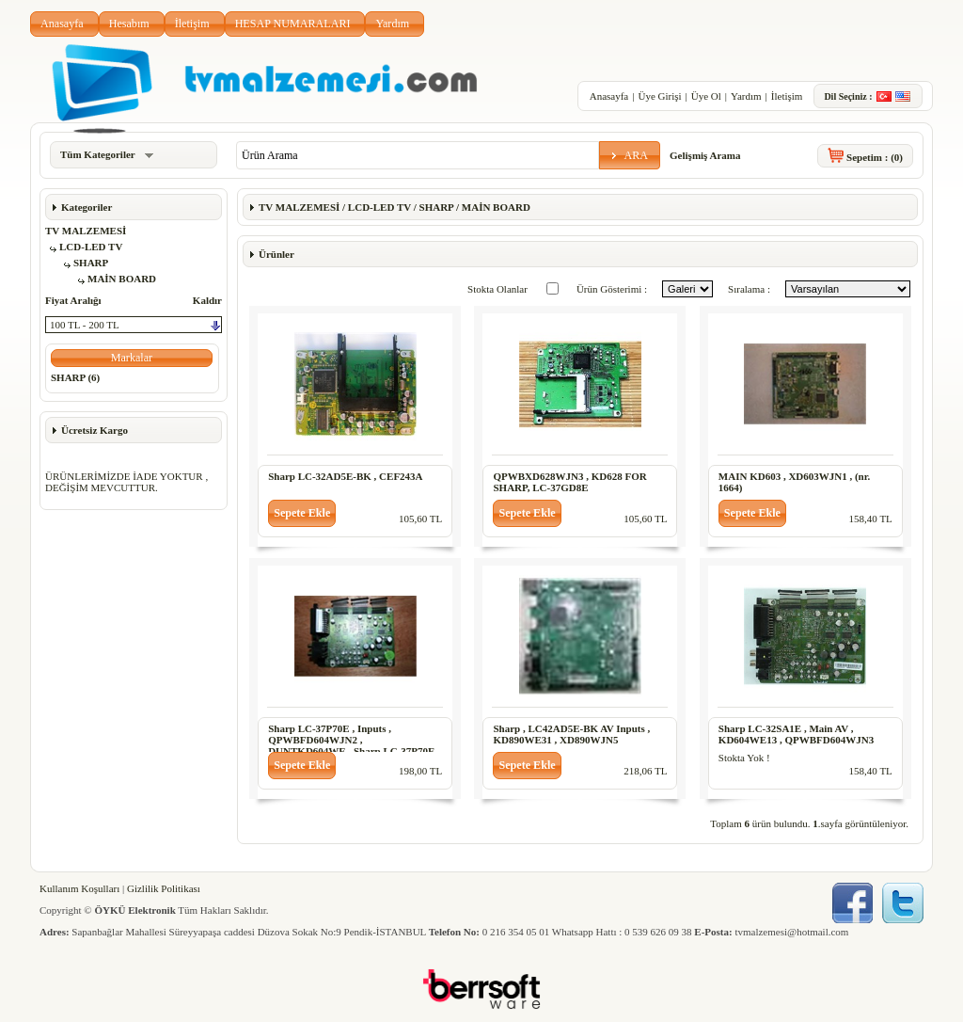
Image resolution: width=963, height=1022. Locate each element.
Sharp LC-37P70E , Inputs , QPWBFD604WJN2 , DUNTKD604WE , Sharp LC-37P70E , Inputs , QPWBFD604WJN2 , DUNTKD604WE (354, 751)
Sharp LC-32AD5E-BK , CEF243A (345, 476)
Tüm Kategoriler (106, 154)
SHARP (90, 262)
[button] (629, 155)
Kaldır (207, 300)
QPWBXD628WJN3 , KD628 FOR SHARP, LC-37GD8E (569, 482)
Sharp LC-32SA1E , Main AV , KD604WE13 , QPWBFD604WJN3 (796, 734)
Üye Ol (706, 96)
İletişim (192, 23)
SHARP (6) (75, 377)
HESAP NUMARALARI (293, 23)
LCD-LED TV (90, 246)
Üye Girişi (659, 96)
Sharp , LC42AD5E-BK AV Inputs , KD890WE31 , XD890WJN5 (571, 734)
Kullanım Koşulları (79, 888)
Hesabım (129, 23)
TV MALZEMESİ (85, 230)
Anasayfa (62, 23)
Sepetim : (874, 157)
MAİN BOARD (121, 278)
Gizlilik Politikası (163, 888)
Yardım (392, 23)
